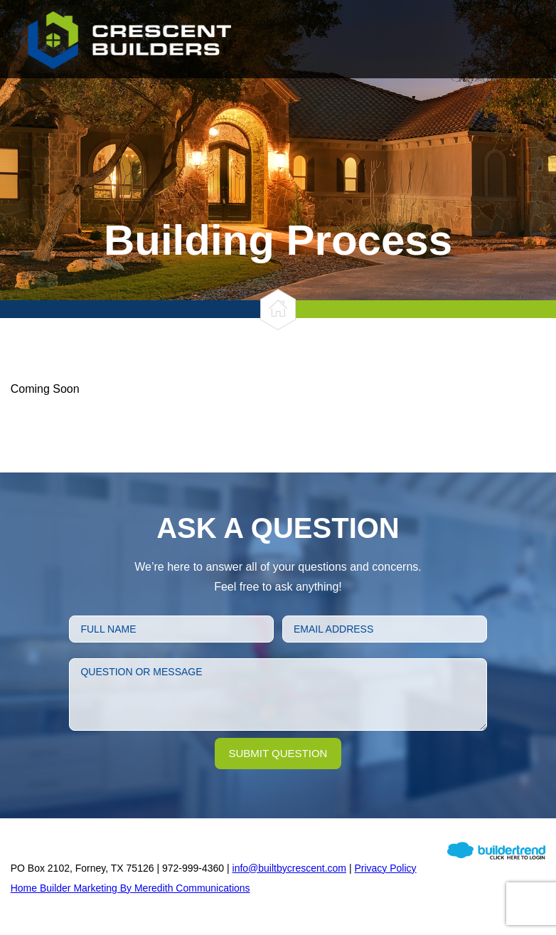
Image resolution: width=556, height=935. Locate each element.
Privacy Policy (385, 868)
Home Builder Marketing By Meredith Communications (130, 888)
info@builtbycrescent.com (289, 868)
